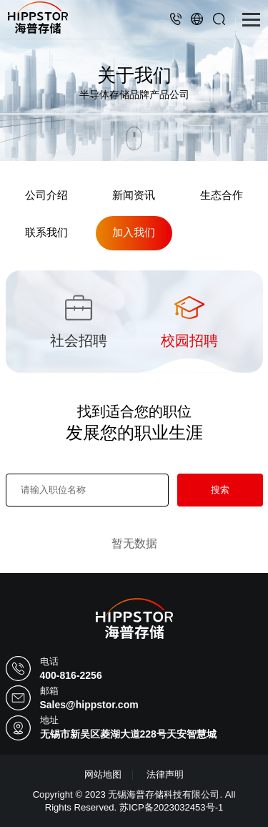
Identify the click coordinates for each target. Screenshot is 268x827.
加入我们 (133, 232)
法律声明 (165, 774)
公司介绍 (46, 195)
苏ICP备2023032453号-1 (171, 807)
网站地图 (102, 774)
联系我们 (46, 232)
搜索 (220, 489)
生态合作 (221, 195)
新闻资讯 (133, 195)
